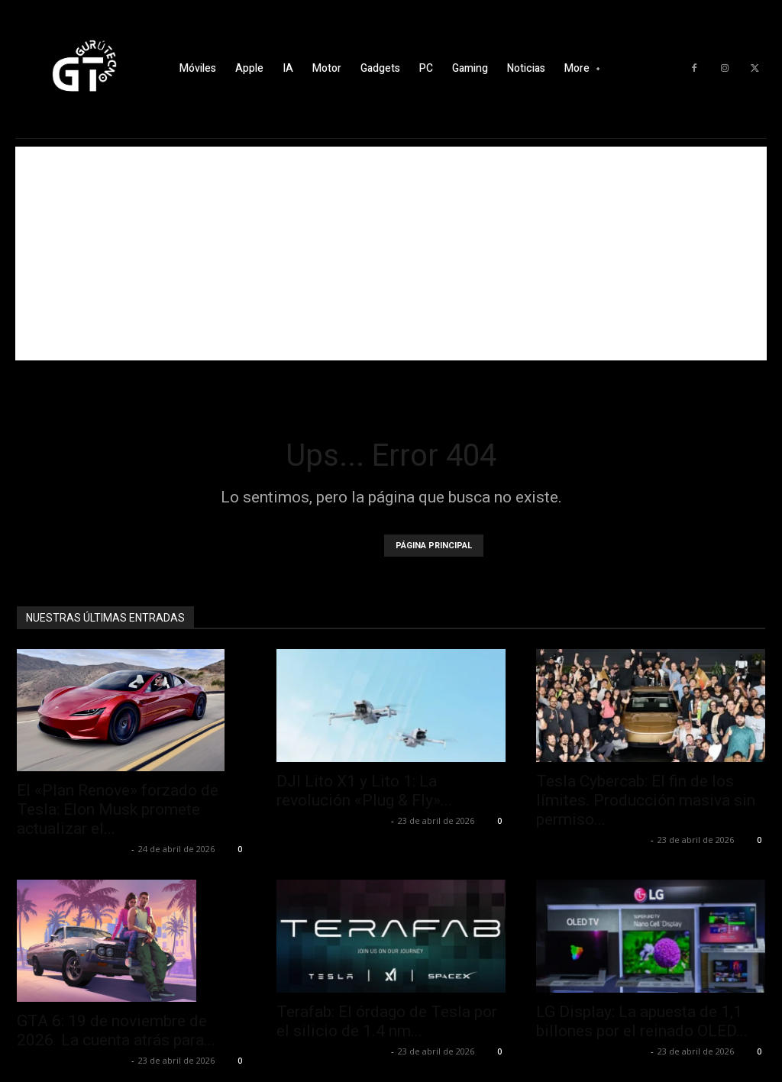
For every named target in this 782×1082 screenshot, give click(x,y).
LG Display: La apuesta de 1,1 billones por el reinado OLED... (642, 1021)
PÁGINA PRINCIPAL (434, 546)
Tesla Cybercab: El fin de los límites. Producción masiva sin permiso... (645, 800)
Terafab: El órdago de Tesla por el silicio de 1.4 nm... (386, 1021)
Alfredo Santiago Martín (72, 848)
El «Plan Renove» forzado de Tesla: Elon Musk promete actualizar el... (117, 809)
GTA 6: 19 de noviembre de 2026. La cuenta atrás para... (116, 1030)
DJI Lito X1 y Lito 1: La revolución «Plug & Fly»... (364, 790)
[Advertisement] (391, 253)
